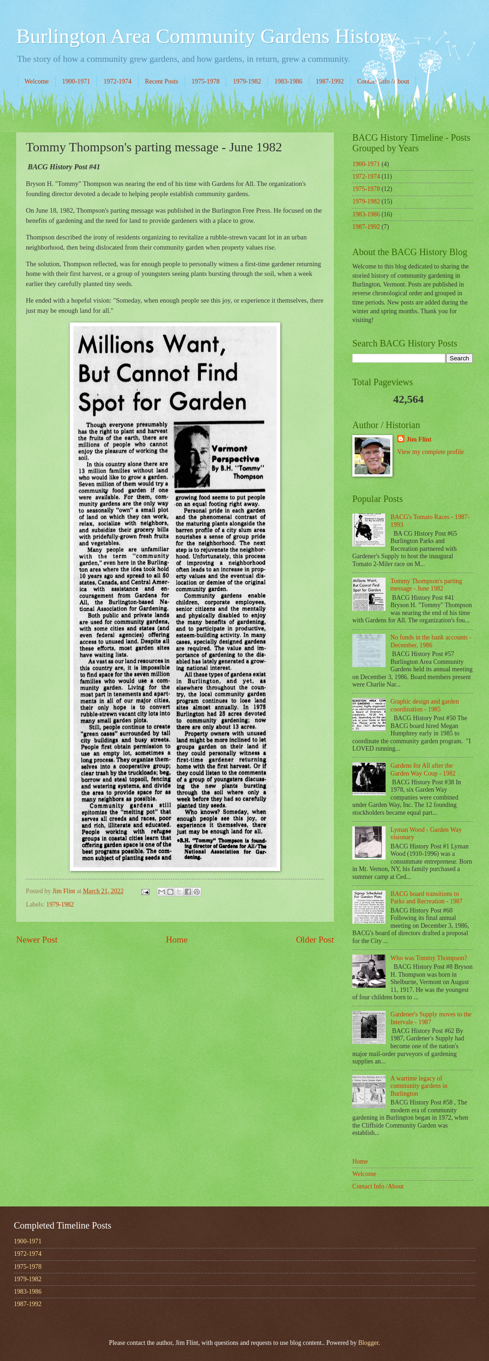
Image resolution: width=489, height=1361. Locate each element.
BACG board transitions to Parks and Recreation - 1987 (427, 897)
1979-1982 (247, 81)
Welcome (36, 81)
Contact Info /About (378, 1186)
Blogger (368, 1342)
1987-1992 (330, 81)
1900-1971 (76, 81)
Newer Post (37, 939)
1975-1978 (206, 81)
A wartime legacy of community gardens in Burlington (419, 1086)
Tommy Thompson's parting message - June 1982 (426, 585)
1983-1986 (288, 81)
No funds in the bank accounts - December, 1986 (431, 641)
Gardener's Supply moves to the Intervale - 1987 (431, 1018)
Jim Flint (418, 439)
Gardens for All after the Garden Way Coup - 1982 (423, 769)
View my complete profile (430, 451)
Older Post (315, 939)
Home (176, 939)
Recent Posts (161, 81)
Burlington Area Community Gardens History (206, 36)
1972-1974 (117, 81)
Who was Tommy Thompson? (429, 958)
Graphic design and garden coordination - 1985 (425, 705)
